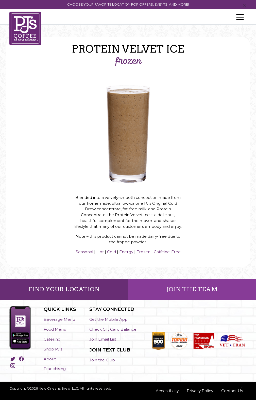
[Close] (244, 5)
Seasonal (84, 251)
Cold (111, 251)
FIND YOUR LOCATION (63, 289)
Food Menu (55, 329)
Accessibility (167, 390)
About (50, 359)
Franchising (55, 368)
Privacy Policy (200, 390)
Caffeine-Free (167, 251)
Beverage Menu (59, 319)
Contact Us (232, 390)
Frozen (143, 251)
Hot (100, 251)
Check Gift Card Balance (112, 329)
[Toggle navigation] (240, 16)
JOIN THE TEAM (192, 289)
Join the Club (102, 360)
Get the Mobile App (108, 319)
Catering (52, 339)
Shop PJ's (53, 349)
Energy (126, 251)
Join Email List (102, 339)
